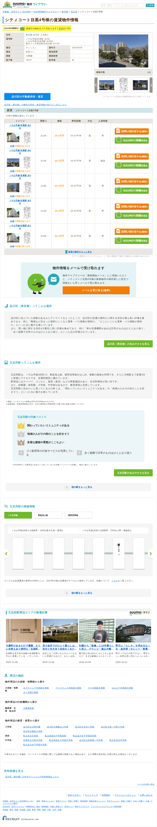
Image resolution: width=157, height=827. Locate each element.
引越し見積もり (56, 806)
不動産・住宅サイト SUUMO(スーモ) (18, 801)
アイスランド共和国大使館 (68, 688)
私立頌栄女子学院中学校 (61, 740)
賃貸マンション (48, 801)
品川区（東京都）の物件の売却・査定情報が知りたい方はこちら (35, 105)
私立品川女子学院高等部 (84, 736)
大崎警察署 (28, 708)
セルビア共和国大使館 (122, 688)
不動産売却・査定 (33, 806)
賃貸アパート (61, 801)
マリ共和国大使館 (96, 688)
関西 (39, 810)
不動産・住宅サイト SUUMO (17, 12)
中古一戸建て (138, 801)
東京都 (65, 12)
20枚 (12, 146)
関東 (16, 810)
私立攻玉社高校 (30, 736)
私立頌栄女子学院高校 (55, 736)
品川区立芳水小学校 (84, 727)
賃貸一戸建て (73, 801)
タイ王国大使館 (30, 692)
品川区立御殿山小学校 (57, 727)
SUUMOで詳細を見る (131, 140)
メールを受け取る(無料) (96, 290)
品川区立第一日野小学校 (113, 727)
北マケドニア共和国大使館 (36, 688)
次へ (150, 554)
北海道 (5, 810)
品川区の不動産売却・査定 (27, 96)
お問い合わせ (146, 795)
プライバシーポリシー (125, 795)
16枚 (12, 171)
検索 (151, 5)
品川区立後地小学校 (33, 731)
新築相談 (45, 806)
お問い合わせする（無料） (131, 131)
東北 (11, 810)
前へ (6, 554)
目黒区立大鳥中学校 (33, 740)
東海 (34, 810)
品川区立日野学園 (31, 727)
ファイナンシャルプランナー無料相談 (106, 806)
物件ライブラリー (82, 806)
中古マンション (113, 801)
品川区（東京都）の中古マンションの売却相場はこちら (32, 777)
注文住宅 (6, 806)
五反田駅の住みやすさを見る (133, 473)
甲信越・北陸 (25, 810)
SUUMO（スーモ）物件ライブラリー (25, 5)
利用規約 (106, 795)
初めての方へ (74, 795)
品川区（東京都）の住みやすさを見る (128, 344)
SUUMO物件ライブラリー (46, 12)
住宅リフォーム (17, 806)
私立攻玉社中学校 (118, 740)
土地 (147, 801)
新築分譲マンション (97, 801)
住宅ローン (68, 806)
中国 (49, 810)
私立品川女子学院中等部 (35, 745)
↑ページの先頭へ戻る (145, 784)
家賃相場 (84, 801)
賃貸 (61, 28)
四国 (44, 810)
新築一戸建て (126, 801)
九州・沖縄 (56, 810)
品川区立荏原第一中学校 (91, 740)
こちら (114, 581)
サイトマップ (91, 795)
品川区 (74, 12)
